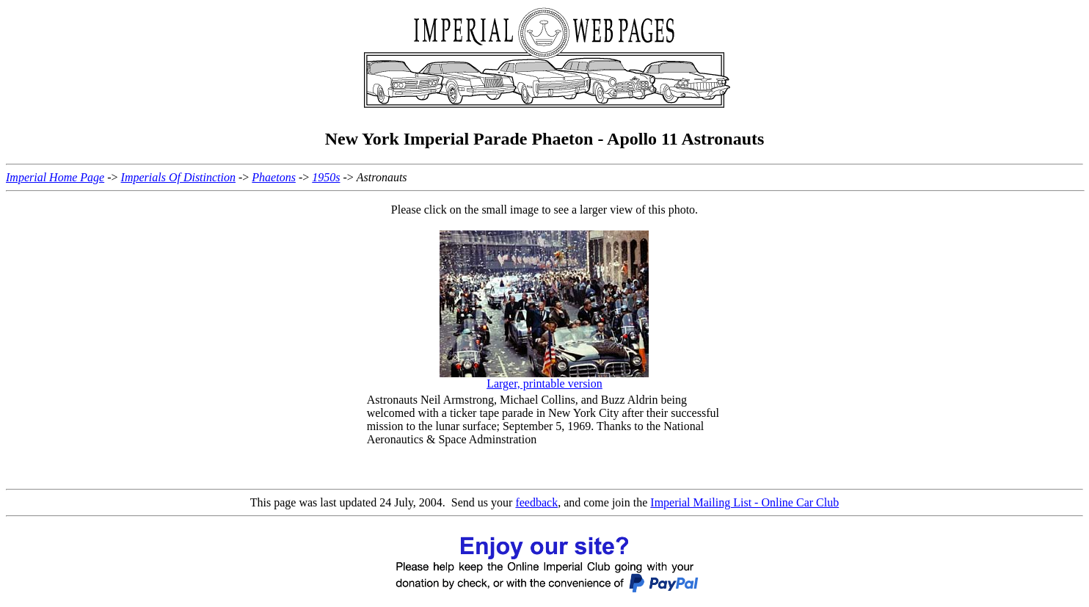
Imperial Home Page (55, 177)
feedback (536, 502)
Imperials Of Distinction (178, 177)
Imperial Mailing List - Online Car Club (744, 502)
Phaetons (274, 177)
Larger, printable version (544, 383)
